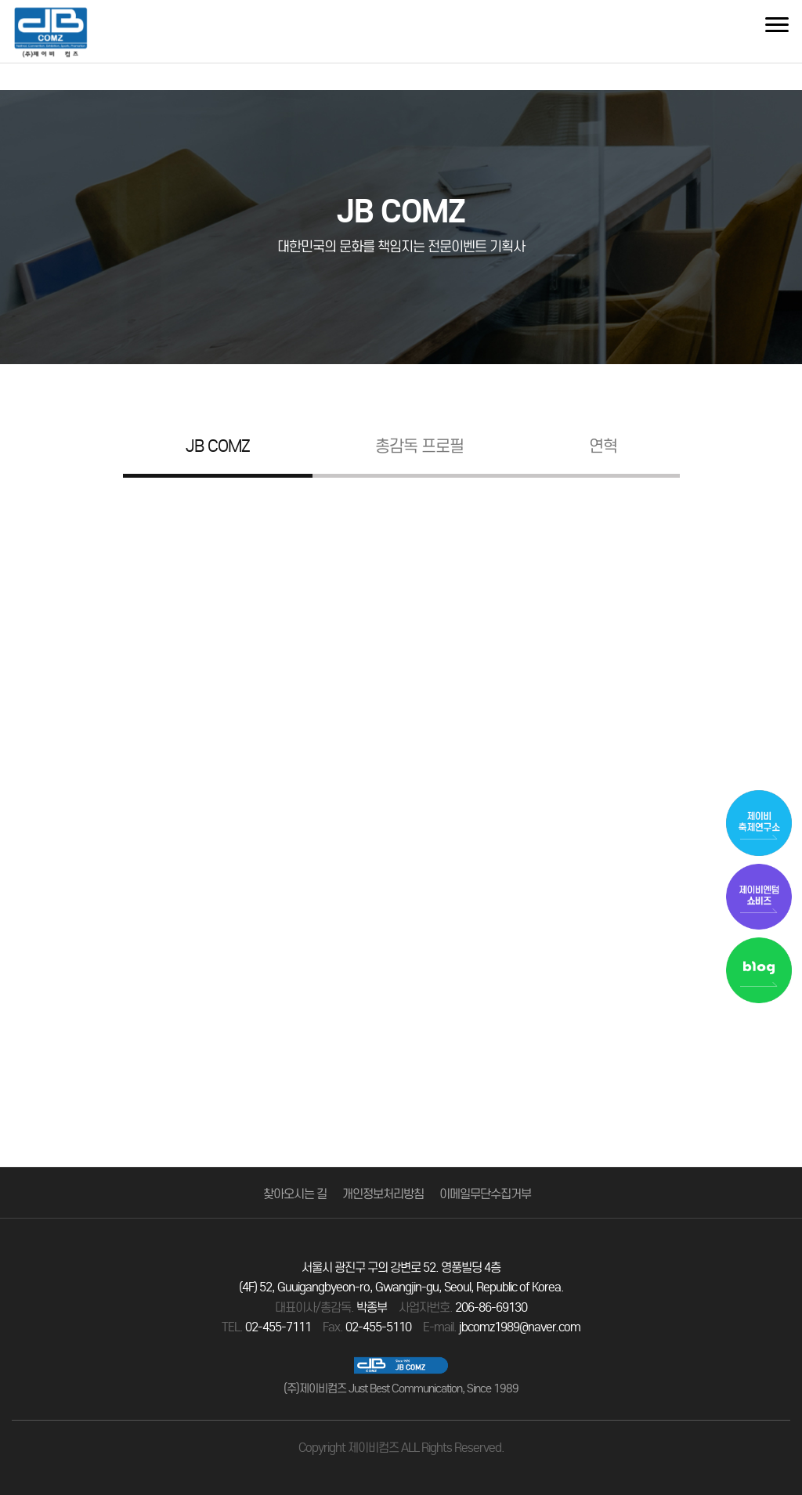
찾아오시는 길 (295, 1193)
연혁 (603, 448)
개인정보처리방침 (383, 1193)
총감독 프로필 (419, 448)
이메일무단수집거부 (485, 1193)
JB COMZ (218, 448)
